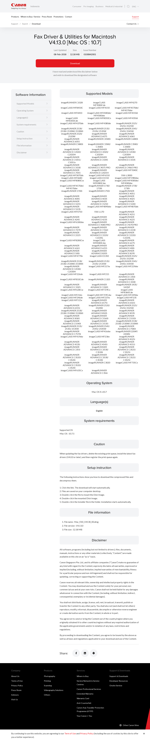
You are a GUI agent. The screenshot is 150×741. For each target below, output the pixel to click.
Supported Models (25, 103)
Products (15, 16)
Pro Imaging (88, 6)
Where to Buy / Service (30, 16)
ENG (134, 7)
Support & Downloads (118, 676)
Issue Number (89, 50)
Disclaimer (22, 152)
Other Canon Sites (131, 725)
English (99, 411)
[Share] (76, 653)
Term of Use (70, 733)
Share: (64, 653)
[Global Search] (128, 6)
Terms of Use (17, 681)
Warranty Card (83, 698)
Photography (49, 676)
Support (135, 16)
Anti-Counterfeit (84, 703)
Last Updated (60, 50)
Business (100, 6)
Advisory (15, 695)
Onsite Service (115, 685)
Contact (68, 16)
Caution (20, 131)
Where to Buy (83, 676)
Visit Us (14, 699)
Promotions (58, 16)
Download (75, 63)
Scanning (48, 685)
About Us (15, 676)
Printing (47, 681)
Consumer (77, 6)
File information (24, 145)
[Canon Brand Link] (18, 6)
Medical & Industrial (114, 6)
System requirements (26, 124)
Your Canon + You (84, 716)
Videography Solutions (53, 690)
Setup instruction (24, 138)
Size (75, 50)
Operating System (25, 110)
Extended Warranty (85, 694)
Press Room (47, 16)
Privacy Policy (17, 685)
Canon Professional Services (89, 689)
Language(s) (22, 117)
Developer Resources (118, 681)
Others (47, 695)
